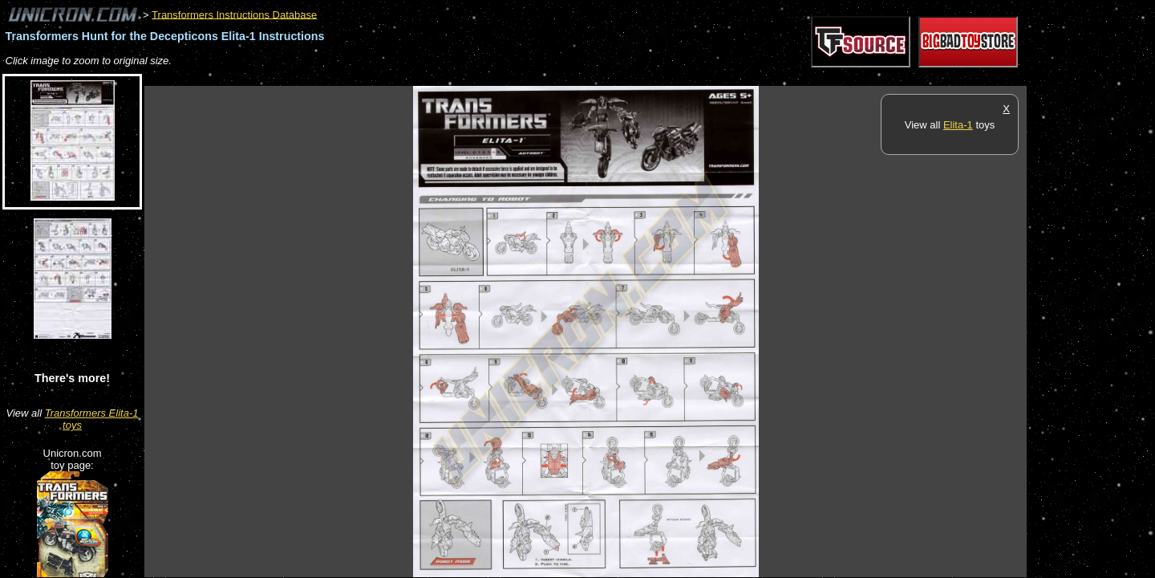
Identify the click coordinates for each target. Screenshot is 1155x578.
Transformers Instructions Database (234, 14)
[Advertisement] (436, 77)
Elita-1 (958, 125)
